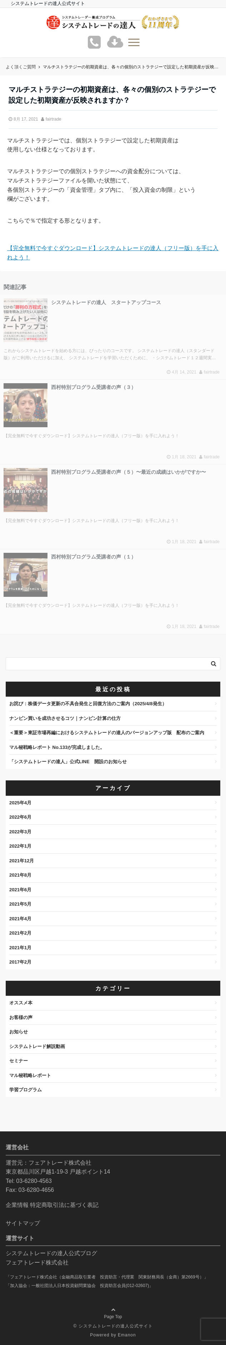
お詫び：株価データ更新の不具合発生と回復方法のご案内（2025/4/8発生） (88, 703)
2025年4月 (20, 802)
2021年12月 (21, 860)
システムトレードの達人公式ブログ (51, 1253)
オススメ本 (20, 1002)
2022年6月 (20, 817)
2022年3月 (20, 831)
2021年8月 (20, 875)
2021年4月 (20, 918)
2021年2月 (20, 933)
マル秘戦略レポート (30, 1075)
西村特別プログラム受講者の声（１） (93, 557)
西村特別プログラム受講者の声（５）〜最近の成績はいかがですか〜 (128, 472)
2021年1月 (20, 947)
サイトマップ (23, 1223)
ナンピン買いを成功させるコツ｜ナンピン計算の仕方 (65, 718)
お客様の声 (20, 1017)
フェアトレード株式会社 (37, 1262)
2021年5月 (20, 904)
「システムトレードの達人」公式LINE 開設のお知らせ (68, 761)
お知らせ (18, 1031)
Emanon (127, 1334)
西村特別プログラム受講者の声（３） (93, 387)
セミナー (18, 1060)
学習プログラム (25, 1089)
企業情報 (17, 1205)
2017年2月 (20, 962)
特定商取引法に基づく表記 (64, 1205)
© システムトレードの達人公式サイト (112, 1326)
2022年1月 (20, 846)
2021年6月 (20, 889)
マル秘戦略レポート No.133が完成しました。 (57, 747)
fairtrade (53, 119)
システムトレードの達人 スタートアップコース (106, 302)
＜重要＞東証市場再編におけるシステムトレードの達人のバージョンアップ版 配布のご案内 (106, 732)
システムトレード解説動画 (37, 1046)
